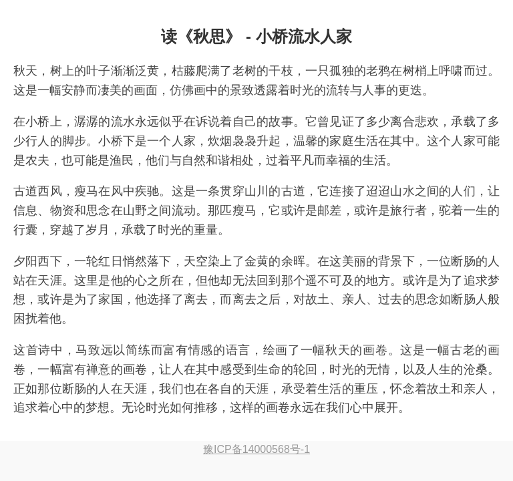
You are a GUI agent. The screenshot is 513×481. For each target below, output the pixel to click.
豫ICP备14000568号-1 (256, 449)
